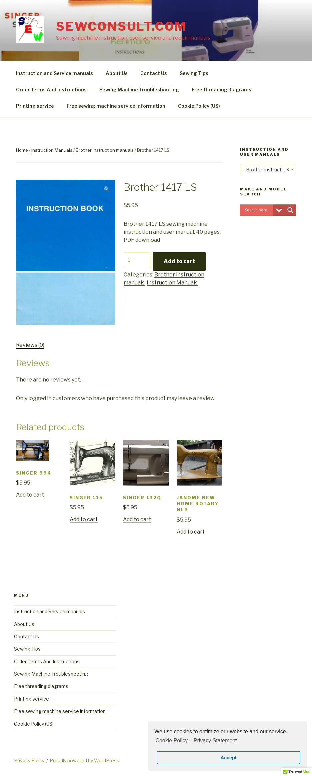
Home (22, 150)
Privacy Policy (29, 760)
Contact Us (153, 73)
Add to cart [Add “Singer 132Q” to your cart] (137, 519)
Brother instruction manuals (105, 150)
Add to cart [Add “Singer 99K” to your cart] (30, 495)
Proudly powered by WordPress (84, 760)
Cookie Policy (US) (199, 106)
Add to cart (179, 261)
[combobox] (268, 169)
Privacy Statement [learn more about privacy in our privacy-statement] (215, 740)
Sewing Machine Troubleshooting (139, 89)
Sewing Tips (194, 73)
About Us (117, 73)
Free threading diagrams (221, 89)
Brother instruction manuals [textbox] (269, 169)
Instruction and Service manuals (54, 73)
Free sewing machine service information (116, 106)
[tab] (30, 345)
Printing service (35, 106)
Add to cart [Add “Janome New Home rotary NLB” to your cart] (191, 532)
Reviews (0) (30, 345)
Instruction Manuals (51, 150)
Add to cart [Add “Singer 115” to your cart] (84, 519)
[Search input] (258, 210)
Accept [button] (229, 757)
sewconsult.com (121, 26)
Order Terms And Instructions (51, 89)
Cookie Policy (171, 740)
